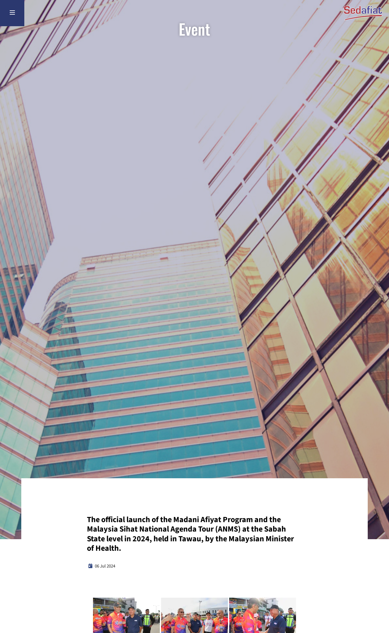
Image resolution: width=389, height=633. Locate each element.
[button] (126, 619)
